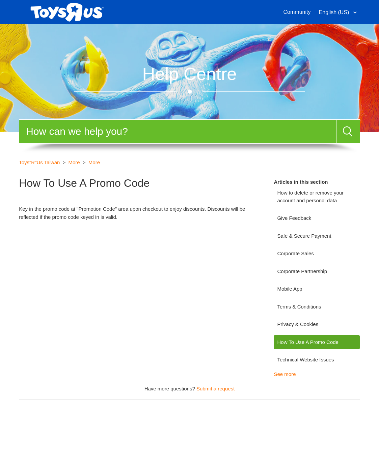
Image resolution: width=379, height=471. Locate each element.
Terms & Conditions (299, 307)
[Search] (177, 131)
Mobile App (289, 289)
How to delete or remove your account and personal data (310, 196)
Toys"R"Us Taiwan (39, 162)
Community (297, 12)
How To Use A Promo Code (307, 342)
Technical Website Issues (305, 359)
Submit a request (215, 388)
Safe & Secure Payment (304, 236)
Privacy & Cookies (297, 324)
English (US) (335, 12)
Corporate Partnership (302, 271)
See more (285, 374)
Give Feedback (294, 218)
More (74, 162)
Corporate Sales (295, 253)
